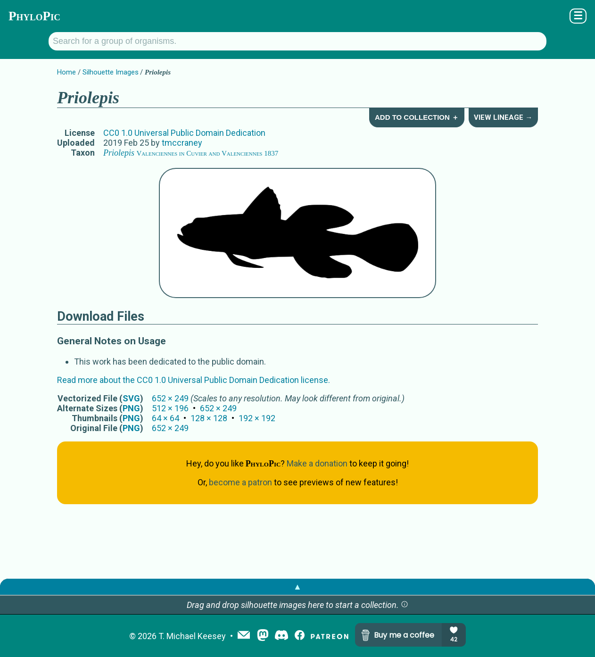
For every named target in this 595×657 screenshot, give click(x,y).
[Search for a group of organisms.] (297, 41)
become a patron (240, 482)
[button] (404, 605)
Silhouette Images (111, 72)
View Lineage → (503, 117)
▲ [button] (297, 586)
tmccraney (182, 143)
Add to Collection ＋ (417, 117)
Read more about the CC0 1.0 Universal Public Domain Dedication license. (193, 380)
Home (66, 72)
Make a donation (317, 463)
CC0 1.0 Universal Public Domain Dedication (184, 133)
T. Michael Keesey (192, 636)
